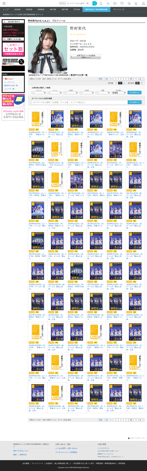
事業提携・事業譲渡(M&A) (106, 463)
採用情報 (121, 463)
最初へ (101, 79)
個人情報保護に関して (63, 463)
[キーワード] (79, 3)
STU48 (77, 9)
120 (124, 83)
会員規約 (49, 463)
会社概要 (25, 463)
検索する (136, 102)
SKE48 (29, 9)
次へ (141, 79)
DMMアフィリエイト (105, 454)
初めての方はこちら (20, 451)
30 (116, 83)
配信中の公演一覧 (11, 85)
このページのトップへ (136, 438)
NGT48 (65, 9)
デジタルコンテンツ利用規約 (66, 452)
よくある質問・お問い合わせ (66, 448)
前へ (107, 79)
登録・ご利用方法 (20, 455)
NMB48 (41, 9)
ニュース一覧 (9, 89)
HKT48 (53, 9)
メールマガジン (103, 448)
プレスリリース (37, 463)
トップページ (9, 82)
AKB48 (17, 9)
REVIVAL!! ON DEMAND (96, 9)
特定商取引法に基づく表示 (84, 463)
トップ (6, 9)
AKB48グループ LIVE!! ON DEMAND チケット (23, 14)
